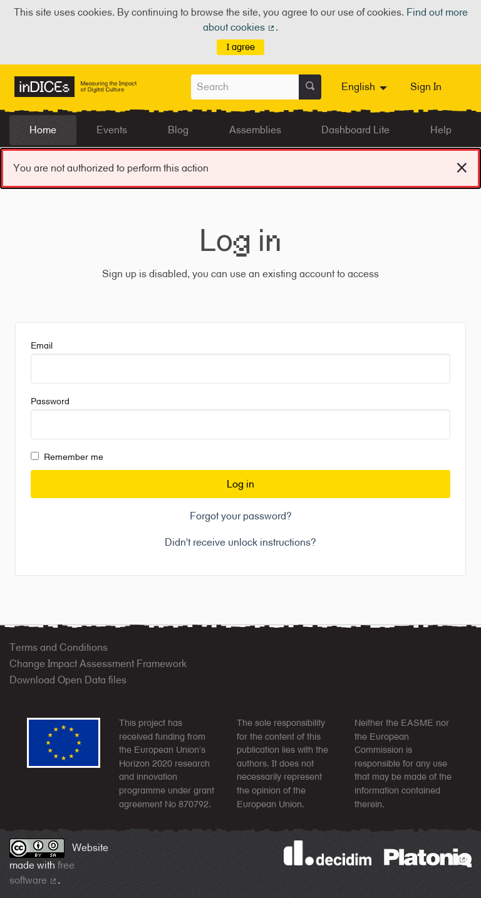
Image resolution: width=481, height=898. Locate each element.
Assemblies (255, 130)
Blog (178, 130)
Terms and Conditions (58, 647)
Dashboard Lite (355, 130)
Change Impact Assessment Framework (98, 664)
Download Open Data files (68, 680)
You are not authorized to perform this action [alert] (240, 165)
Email (240, 362)
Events (111, 130)
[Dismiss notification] (462, 166)
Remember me (67, 457)
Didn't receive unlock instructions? (240, 542)
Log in (240, 484)
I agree (241, 46)
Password (240, 417)
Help (441, 130)
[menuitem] (365, 87)
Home (42, 130)
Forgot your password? (241, 516)
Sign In (426, 87)
